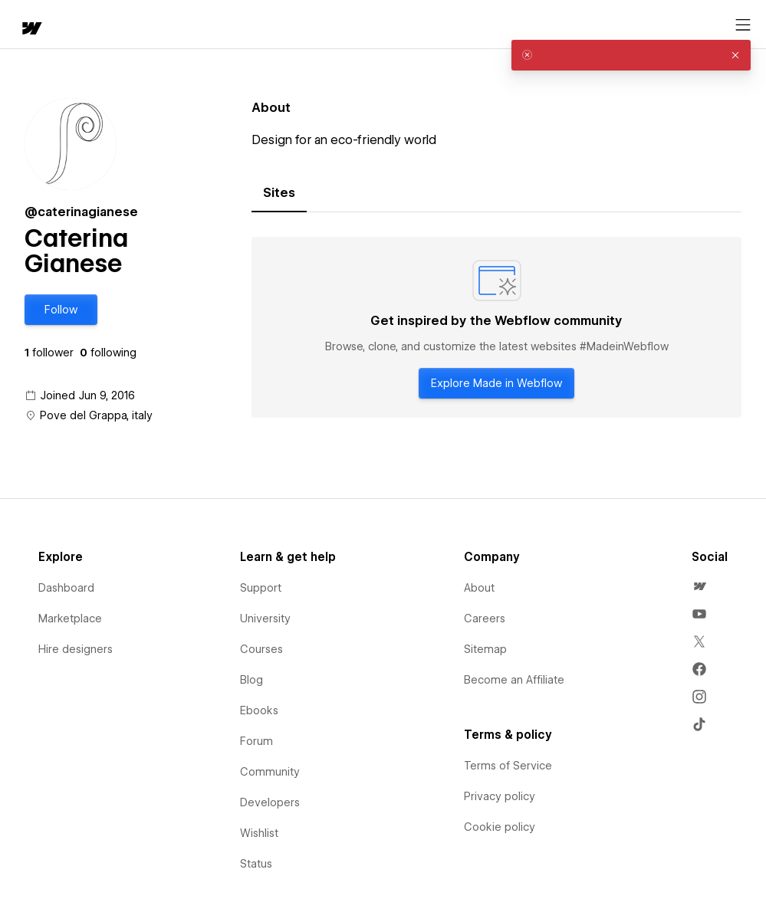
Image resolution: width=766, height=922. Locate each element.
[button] (61, 309)
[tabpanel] (496, 327)
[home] (30, 29)
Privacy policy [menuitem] (499, 796)
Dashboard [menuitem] (66, 588)
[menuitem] (699, 586)
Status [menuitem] (256, 864)
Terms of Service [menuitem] (508, 766)
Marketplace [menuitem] (70, 618)
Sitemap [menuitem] (485, 649)
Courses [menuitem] (261, 649)
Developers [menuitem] (270, 802)
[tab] (279, 193)
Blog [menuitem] (251, 680)
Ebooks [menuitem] (259, 710)
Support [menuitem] (260, 588)
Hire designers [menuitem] (75, 649)
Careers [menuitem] (484, 618)
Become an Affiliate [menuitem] (514, 680)
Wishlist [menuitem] (259, 833)
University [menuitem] (265, 618)
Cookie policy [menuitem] (499, 827)
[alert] (631, 55)
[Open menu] (743, 25)
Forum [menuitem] (256, 741)
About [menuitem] (479, 588)
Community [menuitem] (270, 772)
